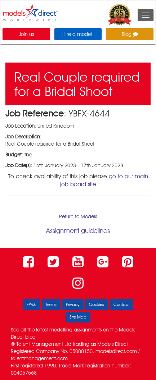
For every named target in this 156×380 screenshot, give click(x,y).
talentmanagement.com (39, 358)
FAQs (31, 304)
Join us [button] (26, 34)
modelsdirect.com (116, 351)
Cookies (96, 304)
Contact (121, 304)
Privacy (73, 304)
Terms (51, 304)
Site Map (78, 317)
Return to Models (78, 216)
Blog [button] (130, 34)
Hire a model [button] (77, 34)
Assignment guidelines (78, 230)
